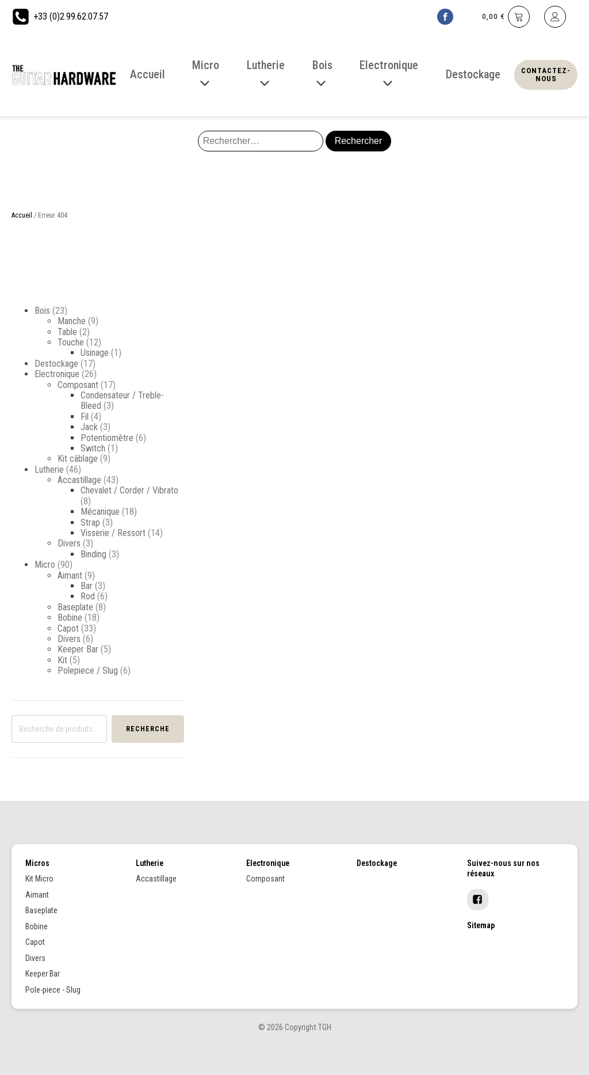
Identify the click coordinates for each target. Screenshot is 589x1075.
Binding (93, 554)
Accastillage (79, 479)
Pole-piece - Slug (53, 989)
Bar (87, 585)
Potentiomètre (107, 437)
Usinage (95, 352)
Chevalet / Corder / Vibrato (129, 490)
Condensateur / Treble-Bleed (122, 400)
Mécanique (100, 511)
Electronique (57, 374)
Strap (90, 522)
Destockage (56, 363)
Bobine (70, 617)
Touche (71, 342)
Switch (93, 448)
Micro (45, 564)
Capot (68, 628)
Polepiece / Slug (88, 670)
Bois (42, 310)
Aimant (70, 575)
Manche (72, 321)
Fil (85, 416)
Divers (69, 543)
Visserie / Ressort (113, 532)
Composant (78, 384)
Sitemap (481, 925)
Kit (62, 660)
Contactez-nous (546, 74)
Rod (88, 596)
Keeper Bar (78, 649)
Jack (89, 426)
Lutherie (49, 469)
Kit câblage (78, 458)
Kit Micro (39, 878)
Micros (37, 863)
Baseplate (75, 607)
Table (67, 331)
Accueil (22, 215)
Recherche (148, 729)
